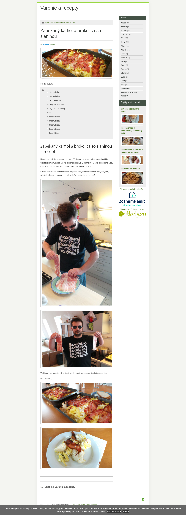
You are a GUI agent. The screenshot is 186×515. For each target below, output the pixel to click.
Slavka (125, 27)
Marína (125, 58)
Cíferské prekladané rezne (130, 110)
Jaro (124, 81)
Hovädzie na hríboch (130, 169)
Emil (124, 61)
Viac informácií (114, 511)
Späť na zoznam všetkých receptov (60, 22)
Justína (126, 34)
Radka (125, 69)
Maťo (125, 46)
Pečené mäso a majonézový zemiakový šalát (131, 130)
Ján (124, 38)
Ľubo (124, 77)
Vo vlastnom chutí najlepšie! (132, 189)
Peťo (124, 65)
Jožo (124, 54)
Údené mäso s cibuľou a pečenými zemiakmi (132, 151)
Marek (125, 50)
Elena (125, 73)
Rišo (124, 85)
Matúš (52, 45)
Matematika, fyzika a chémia (132, 209)
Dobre (126, 511)
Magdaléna (127, 88)
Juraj (125, 42)
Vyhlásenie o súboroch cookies (84, 505)
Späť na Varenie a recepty (60, 486)
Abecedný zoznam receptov (129, 94)
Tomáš (125, 30)
